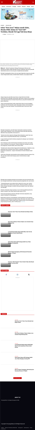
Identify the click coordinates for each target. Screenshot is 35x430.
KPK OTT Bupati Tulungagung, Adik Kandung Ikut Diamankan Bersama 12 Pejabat (24, 370)
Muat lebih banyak (17, 378)
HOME (2, 25)
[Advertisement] (17, 86)
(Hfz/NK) (23, 201)
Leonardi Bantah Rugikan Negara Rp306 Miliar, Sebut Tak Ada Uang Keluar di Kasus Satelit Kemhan (20, 232)
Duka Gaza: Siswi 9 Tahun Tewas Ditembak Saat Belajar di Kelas (20, 212)
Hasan (5, 34)
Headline (8, 25)
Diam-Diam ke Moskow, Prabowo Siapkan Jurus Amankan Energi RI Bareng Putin (24, 334)
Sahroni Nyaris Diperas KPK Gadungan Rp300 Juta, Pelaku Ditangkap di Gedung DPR (23, 358)
